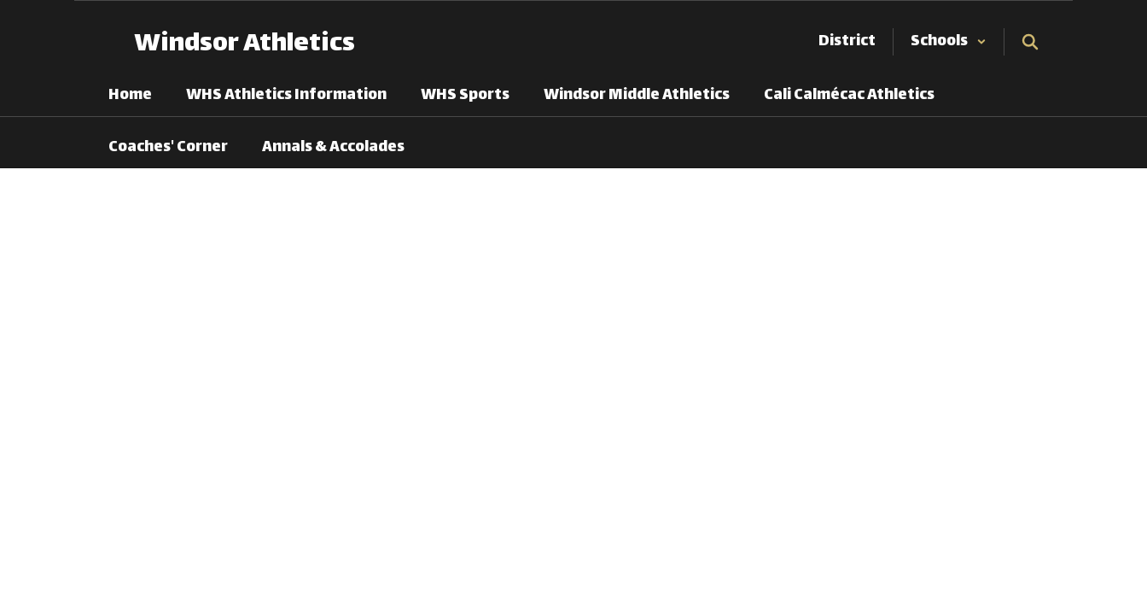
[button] (949, 42)
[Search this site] (1030, 41)
